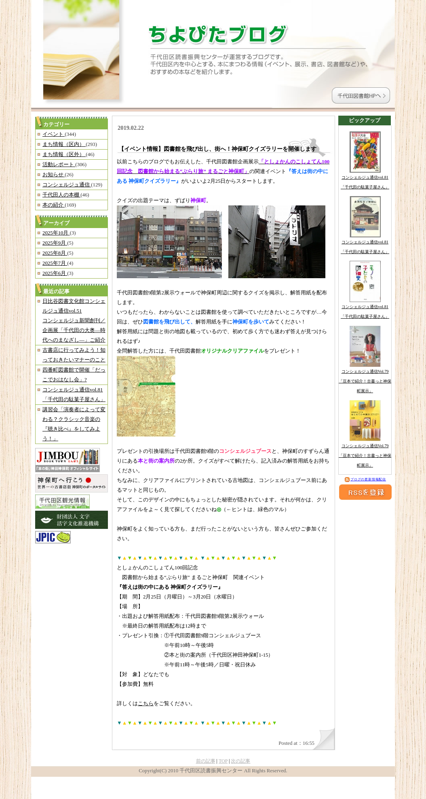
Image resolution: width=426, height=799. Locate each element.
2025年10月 (56, 233)
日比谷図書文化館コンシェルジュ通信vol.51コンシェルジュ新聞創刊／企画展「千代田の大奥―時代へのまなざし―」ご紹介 (73, 320)
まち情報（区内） (64, 144)
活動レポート (58, 164)
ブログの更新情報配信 (365, 479)
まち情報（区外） (64, 154)
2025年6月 (54, 273)
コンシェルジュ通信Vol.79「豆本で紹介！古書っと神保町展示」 (365, 381)
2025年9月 (54, 243)
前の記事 (205, 761)
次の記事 (240, 761)
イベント (53, 134)
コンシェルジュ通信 (66, 185)
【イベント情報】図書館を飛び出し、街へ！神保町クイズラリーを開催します (217, 149)
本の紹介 (53, 205)
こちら (146, 703)
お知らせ (53, 175)
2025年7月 (54, 263)
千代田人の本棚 (61, 195)
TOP (223, 761)
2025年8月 (54, 253)
